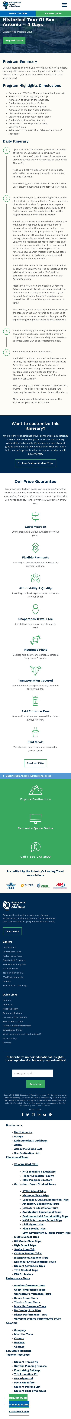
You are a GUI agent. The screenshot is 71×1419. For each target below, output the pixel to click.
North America (23, 1133)
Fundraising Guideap (27, 1370)
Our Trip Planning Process (30, 1366)
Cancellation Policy (12, 1030)
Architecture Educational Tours (41, 1212)
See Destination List (26, 1153)
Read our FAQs (35, 763)
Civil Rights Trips (32, 1225)
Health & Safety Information (17, 1026)
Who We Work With (26, 1165)
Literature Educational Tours (40, 1208)
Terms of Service (38, 1101)
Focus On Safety (24, 1383)
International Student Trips (31, 1258)
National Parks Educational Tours (35, 1262)
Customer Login (19, 1412)
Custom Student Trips (28, 1254)
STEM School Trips (34, 1191)
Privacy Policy (10, 1039)
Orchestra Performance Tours (32, 1294)
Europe (18, 1137)
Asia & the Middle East (28, 1149)
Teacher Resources (18, 1355)
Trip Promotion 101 (26, 1375)
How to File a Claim (13, 1022)
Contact (7, 1001)
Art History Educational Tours (40, 1204)
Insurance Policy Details (15, 1018)
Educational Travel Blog (14, 986)
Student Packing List (27, 1387)
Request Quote (53, 13)
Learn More (12, 931)
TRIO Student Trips (26, 1270)
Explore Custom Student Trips (35, 463)
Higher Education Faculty (38, 1176)
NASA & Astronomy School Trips (42, 1221)
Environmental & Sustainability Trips (45, 1216)
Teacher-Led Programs (14, 965)
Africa (18, 1145)
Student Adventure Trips (29, 1266)
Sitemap (7, 1043)
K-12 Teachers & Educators (39, 1172)
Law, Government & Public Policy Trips (46, 1233)
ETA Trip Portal (23, 1379)
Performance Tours (12, 956)
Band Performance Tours (29, 1286)
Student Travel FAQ (26, 1362)
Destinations (9, 948)
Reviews (19, 1343)
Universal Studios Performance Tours (37, 1319)
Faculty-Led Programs (14, 961)
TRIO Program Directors (37, 1180)
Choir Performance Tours (29, 1290)
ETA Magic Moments (13, 978)
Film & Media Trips (34, 1229)
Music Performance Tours (30, 1306)
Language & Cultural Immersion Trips (45, 1200)
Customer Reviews (12, 1013)
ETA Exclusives (10, 969)
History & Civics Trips (35, 1196)
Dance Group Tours (26, 1298)
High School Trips (25, 1245)
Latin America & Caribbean (30, 1141)
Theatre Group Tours (27, 1302)
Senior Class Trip (24, 1249)
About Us (7, 1005)
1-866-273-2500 (18, 13)
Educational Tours (12, 952)
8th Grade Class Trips (27, 1241)
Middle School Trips (26, 1237)
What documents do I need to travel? (22, 1035)
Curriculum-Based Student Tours (35, 1184)
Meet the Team (10, 1009)
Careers (7, 982)
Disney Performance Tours (30, 1315)
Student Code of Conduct (30, 1391)
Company (20, 1330)
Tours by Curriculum (13, 973)
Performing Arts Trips (27, 1311)
